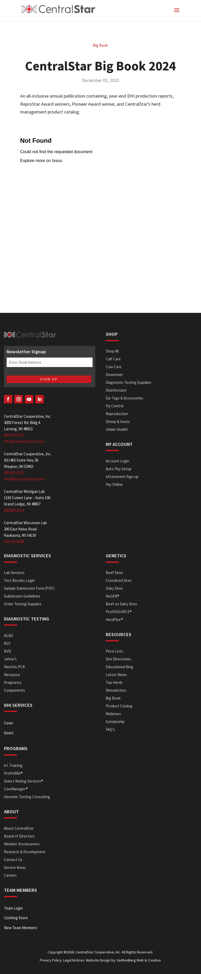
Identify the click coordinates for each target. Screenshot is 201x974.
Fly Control (115, 405)
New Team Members (20, 927)
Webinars (113, 713)
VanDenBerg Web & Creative (139, 960)
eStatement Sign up (122, 476)
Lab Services (14, 572)
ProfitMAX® (13, 773)
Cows (8, 722)
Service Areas (15, 867)
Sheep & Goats (118, 421)
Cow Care (113, 366)
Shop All (112, 351)
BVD (7, 651)
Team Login (13, 908)
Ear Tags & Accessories (124, 398)
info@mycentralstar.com (24, 441)
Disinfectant (116, 390)
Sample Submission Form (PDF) (29, 588)
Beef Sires (114, 572)
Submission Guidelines (22, 596)
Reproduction (117, 413)
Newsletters (116, 690)
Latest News (116, 674)
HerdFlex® (114, 619)
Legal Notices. (74, 960)
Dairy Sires (114, 588)
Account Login (117, 460)
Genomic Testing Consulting (27, 796)
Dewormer (114, 374)
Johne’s (10, 658)
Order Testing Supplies (22, 603)
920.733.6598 (14, 541)
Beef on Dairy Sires (121, 603)
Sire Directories (118, 658)
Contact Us (13, 859)
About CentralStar (19, 828)
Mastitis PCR (14, 666)
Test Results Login (19, 580)
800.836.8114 (14, 510)
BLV (7, 643)
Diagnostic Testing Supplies (128, 382)
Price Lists (114, 651)
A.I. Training (13, 765)
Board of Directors (19, 836)
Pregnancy (12, 682)
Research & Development (25, 851)
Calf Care (113, 358)
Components (14, 690)
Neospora (12, 674)
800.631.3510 (14, 435)
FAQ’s (110, 729)
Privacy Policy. (51, 960)
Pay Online (114, 484)
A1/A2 (8, 635)
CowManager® (16, 788)
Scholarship (115, 721)
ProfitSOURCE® (119, 611)
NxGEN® (112, 596)
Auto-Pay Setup (118, 468)
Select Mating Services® (23, 781)
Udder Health (117, 429)
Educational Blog (119, 666)
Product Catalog (119, 705)
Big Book (100, 45)
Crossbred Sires (119, 580)
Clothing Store (16, 917)
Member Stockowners (22, 843)
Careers (10, 875)
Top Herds (114, 682)
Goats (9, 732)
